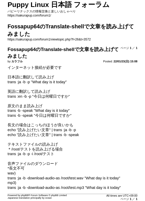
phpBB (24, 195)
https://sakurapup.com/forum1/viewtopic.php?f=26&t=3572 (49, 39)
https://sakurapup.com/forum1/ (29, 15)
